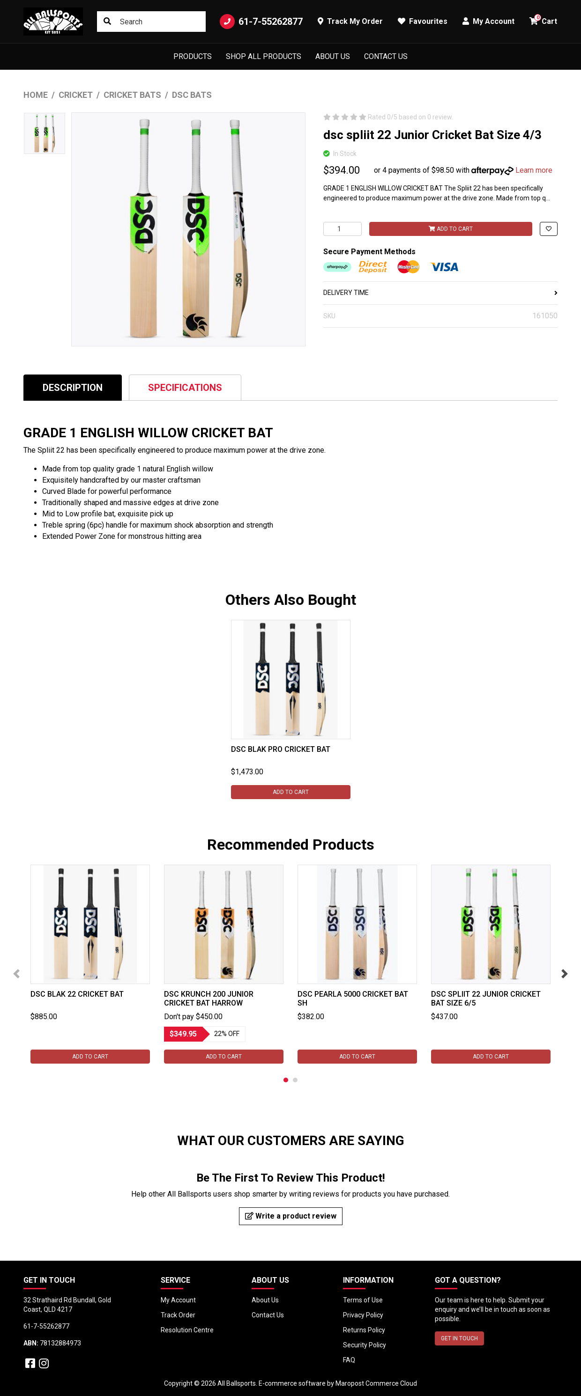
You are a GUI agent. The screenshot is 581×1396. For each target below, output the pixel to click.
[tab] (72, 387)
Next (564, 973)
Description (73, 387)
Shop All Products (263, 56)
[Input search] (151, 21)
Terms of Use (363, 1300)
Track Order (178, 1315)
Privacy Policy (363, 1315)
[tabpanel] (291, 709)
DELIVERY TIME (440, 292)
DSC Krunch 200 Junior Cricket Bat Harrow (208, 998)
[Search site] (107, 21)
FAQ (349, 1360)
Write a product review (290, 1216)
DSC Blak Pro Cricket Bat (280, 749)
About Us (332, 56)
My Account (178, 1300)
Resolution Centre (187, 1330)
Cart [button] (543, 20)
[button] (549, 229)
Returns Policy (364, 1330)
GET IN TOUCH (459, 1338)
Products (192, 56)
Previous (16, 973)
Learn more (533, 170)
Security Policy (364, 1345)
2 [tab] (295, 1080)
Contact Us (386, 56)
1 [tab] (285, 1080)
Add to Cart (451, 229)
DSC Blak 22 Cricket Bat (77, 994)
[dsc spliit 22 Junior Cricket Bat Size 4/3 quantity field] (342, 229)
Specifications (185, 387)
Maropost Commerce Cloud (376, 1383)
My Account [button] (488, 21)
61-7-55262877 (261, 21)
